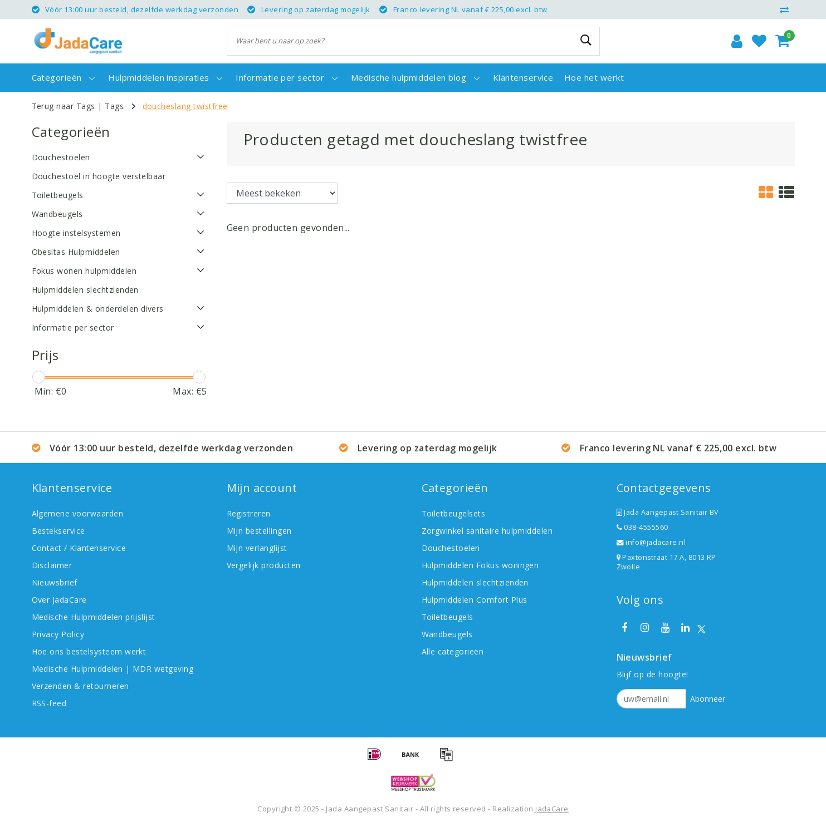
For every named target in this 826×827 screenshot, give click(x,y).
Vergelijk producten (264, 565)
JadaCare (552, 809)
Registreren (249, 513)
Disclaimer (52, 565)
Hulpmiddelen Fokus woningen (480, 565)
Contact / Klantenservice (79, 548)
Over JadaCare (59, 599)
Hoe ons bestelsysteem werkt (89, 651)
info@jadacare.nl (651, 542)
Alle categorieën (453, 651)
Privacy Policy (58, 634)
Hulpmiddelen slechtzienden (475, 582)
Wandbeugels (447, 634)
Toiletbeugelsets (454, 513)
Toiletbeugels (447, 617)
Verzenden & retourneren (80, 686)
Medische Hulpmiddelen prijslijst (93, 617)
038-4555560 (642, 527)
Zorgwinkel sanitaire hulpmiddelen (487, 530)
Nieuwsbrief (54, 582)
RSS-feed (49, 703)
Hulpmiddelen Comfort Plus (474, 599)
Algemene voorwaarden (78, 513)
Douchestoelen (451, 548)
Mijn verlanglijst (257, 548)
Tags (114, 106)
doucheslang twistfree (185, 106)
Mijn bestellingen (259, 530)
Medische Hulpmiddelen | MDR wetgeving (113, 668)
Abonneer (707, 698)
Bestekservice (58, 530)
